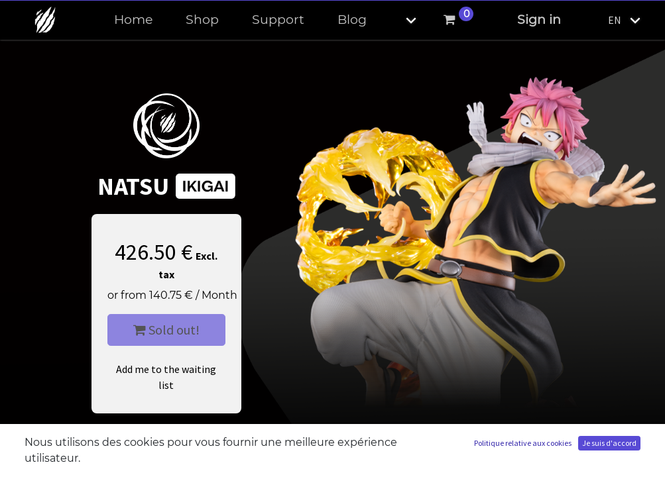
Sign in (539, 19)
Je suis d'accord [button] (609, 443)
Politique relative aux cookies (523, 443)
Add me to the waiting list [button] (166, 377)
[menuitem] (133, 20)
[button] (399, 20)
